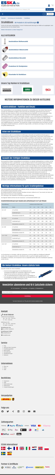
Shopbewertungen (8, 353)
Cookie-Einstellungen (9, 387)
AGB (5, 382)
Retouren (6, 355)
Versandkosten (7, 352)
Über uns (6, 366)
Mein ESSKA (7, 350)
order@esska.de (6, 332)
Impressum (6, 381)
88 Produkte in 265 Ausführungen (27, 22)
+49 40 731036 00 (7, 315)
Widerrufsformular (8, 384)
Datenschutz (7, 385)
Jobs (5, 369)
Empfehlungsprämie (8, 349)
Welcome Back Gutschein (10, 347)
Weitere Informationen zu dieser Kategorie (11, 29)
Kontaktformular (5, 335)
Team (5, 368)
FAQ (5, 345)
